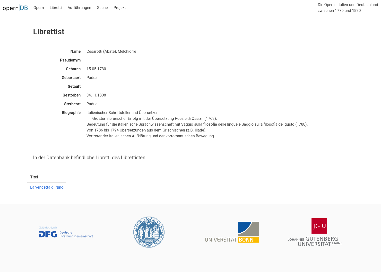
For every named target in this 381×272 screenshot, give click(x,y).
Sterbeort (72, 104)
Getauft (74, 86)
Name (75, 51)
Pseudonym (70, 60)
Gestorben (72, 95)
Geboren (73, 69)
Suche (102, 7)
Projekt (119, 7)
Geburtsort (71, 77)
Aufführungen (79, 7)
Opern (39, 7)
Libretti (56, 7)
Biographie (71, 112)
